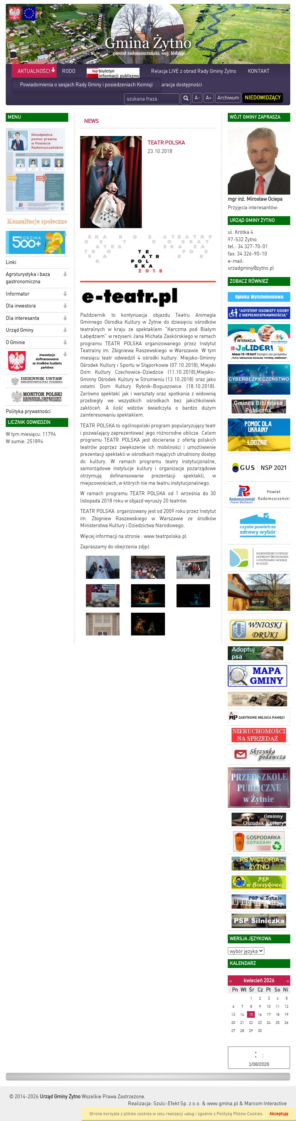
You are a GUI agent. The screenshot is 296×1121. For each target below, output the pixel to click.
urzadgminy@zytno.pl (251, 268)
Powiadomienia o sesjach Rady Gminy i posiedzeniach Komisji (86, 84)
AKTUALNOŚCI (34, 71)
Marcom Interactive (265, 1103)
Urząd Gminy (20, 330)
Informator (17, 294)
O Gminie (15, 342)
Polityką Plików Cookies (239, 1113)
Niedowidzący (263, 98)
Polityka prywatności (28, 411)
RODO (68, 71)
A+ (209, 98)
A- (197, 98)
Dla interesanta (22, 318)
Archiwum (228, 98)
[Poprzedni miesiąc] (230, 981)
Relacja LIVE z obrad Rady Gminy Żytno (193, 71)
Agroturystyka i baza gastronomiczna (28, 277)
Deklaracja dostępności (176, 84)
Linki (11, 262)
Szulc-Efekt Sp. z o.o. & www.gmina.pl (195, 1103)
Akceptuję (278, 1113)
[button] (53, 70)
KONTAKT (258, 71)
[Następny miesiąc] (287, 981)
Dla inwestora (21, 306)
